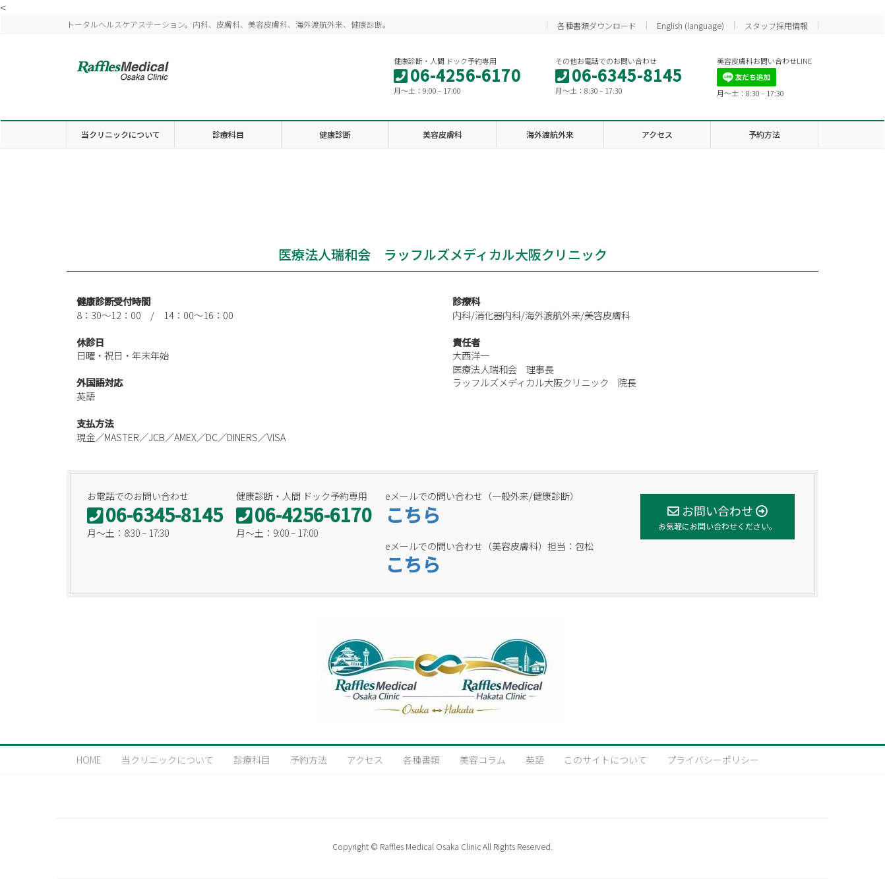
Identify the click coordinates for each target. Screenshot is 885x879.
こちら (413, 514)
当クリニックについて (167, 759)
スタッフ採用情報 (776, 25)
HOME (89, 759)
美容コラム (483, 759)
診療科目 (251, 759)
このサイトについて (605, 759)
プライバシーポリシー (713, 759)
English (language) (690, 25)
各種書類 (421, 759)
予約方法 (308, 759)
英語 (535, 759)
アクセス (365, 759)
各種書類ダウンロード (596, 25)
